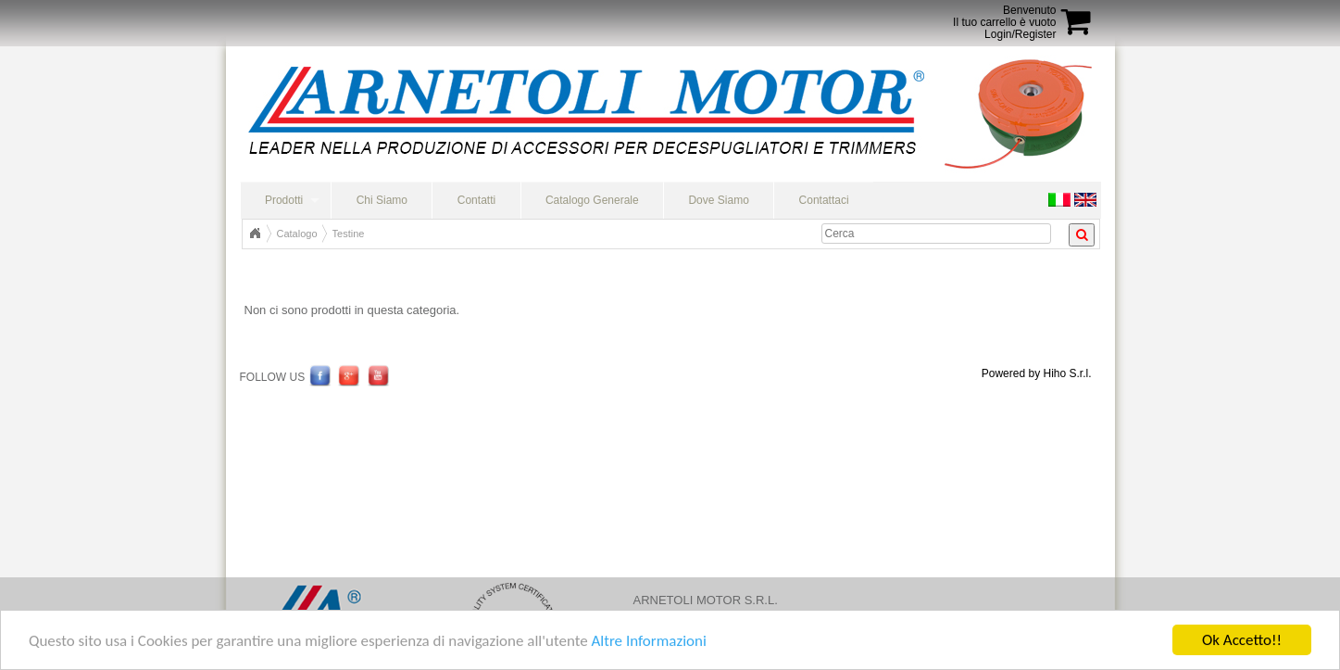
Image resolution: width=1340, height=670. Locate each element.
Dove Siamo (718, 200)
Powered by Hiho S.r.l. (1037, 373)
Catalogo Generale (592, 200)
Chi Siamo (382, 200)
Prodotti (284, 200)
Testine (348, 233)
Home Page (254, 233)
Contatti (476, 200)
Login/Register (1020, 34)
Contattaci (824, 200)
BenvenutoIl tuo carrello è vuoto (1004, 16)
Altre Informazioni (648, 641)
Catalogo (297, 233)
